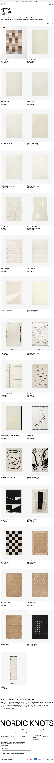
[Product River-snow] (40, 418)
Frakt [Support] (23, 734)
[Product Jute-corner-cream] (14, 585)
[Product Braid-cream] (40, 84)
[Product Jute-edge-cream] (14, 626)
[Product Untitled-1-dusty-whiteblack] (14, 501)
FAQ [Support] (23, 730)
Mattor (5, 9)
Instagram (45, 732)
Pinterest (45, 736)
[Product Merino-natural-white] (14, 167)
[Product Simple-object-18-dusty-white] (14, 459)
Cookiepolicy (36, 732)
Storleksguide (14, 732)
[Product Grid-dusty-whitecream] (14, 125)
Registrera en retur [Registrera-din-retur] (27, 736)
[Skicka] (30, 748)
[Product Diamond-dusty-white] (40, 125)
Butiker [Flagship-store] (2, 734)
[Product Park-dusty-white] (14, 84)
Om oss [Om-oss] (13, 730)
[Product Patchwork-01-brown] (14, 42)
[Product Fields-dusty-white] (14, 209)
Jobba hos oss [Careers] (4, 736)
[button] (27, 709)
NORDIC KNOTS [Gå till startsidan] (27, 4)
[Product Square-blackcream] (14, 543)
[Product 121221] (40, 459)
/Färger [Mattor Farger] (6, 12)
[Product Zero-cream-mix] (40, 251)
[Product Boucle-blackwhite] (40, 334)
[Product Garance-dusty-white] (40, 209)
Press (12, 736)
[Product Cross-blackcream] (40, 626)
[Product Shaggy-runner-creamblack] (14, 668)
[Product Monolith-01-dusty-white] (40, 501)
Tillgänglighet (36, 739)
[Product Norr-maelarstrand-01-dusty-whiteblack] (14, 418)
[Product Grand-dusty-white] (40, 42)
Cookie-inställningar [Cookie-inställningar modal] (38, 734)
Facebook (45, 730)
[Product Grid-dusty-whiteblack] (14, 376)
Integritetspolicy (37, 730)
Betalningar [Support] (25, 732)
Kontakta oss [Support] (4, 732)
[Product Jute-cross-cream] (40, 585)
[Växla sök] (4, 4)
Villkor (34, 737)
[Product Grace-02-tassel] (14, 334)
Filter (2, 23)
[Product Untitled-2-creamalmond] (14, 292)
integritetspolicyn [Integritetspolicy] (19, 753)
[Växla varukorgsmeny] (51, 4)
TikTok (45, 734)
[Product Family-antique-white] (40, 292)
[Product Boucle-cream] (40, 167)
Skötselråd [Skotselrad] (14, 734)
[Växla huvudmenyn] (2, 4)
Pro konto (3, 730)
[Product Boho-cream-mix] (14, 251)
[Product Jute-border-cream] (40, 543)
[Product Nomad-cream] (40, 376)
